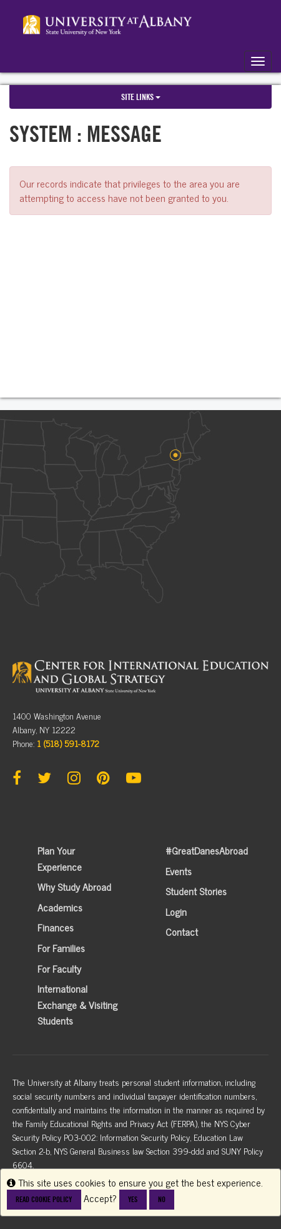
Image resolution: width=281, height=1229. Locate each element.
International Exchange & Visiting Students (77, 1004)
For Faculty (59, 968)
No (161, 1199)
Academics (59, 907)
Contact (181, 931)
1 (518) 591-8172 (68, 743)
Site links (140, 97)
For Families (61, 948)
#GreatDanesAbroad (206, 850)
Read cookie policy (44, 1199)
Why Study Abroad (74, 886)
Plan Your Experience (59, 858)
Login (176, 911)
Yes (132, 1199)
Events (178, 871)
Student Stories (196, 891)
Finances (55, 927)
